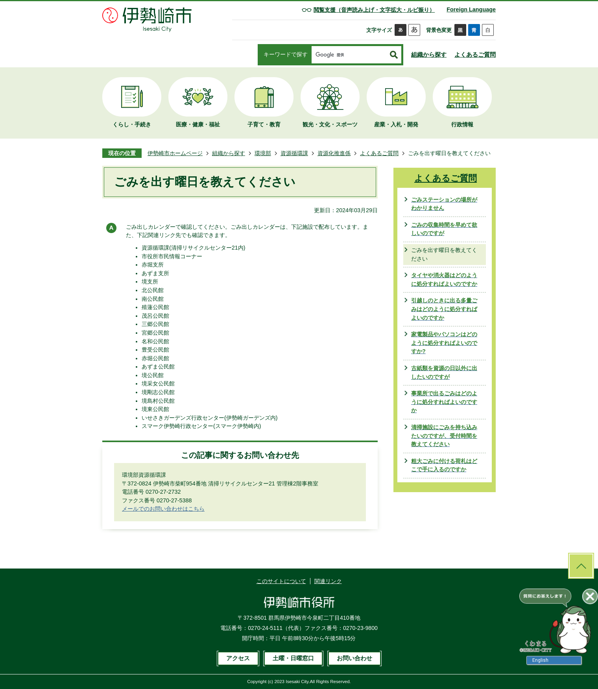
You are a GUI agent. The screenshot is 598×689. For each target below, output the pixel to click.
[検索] (349, 55)
